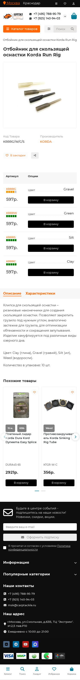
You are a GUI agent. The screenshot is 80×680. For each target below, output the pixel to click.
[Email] (40, 526)
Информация (40, 562)
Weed (49, 428)
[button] (4, 437)
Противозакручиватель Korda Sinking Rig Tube (59, 438)
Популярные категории (40, 574)
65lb (21, 428)
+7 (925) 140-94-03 (44, 18)
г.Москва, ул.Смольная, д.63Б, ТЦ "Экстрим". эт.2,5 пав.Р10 (40, 623)
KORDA (46, 142)
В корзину (51, 200)
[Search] (65, 29)
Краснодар (31, 3)
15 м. (10, 428)
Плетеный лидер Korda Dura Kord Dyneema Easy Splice (21, 438)
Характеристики (40, 293)
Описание (12, 293)
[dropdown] (56, 3)
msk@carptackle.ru (22, 605)
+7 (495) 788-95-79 (44, 14)
